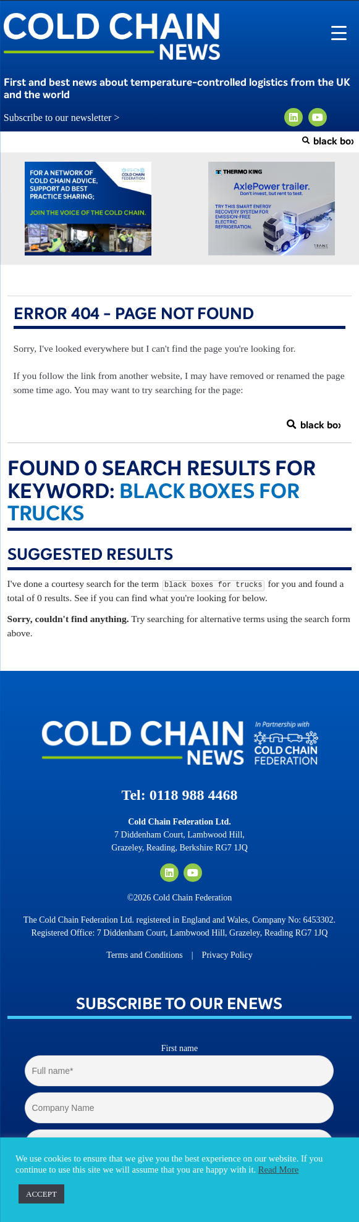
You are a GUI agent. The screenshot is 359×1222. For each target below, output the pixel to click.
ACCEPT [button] (41, 1194)
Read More (278, 1169)
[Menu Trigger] (339, 32)
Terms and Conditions (144, 955)
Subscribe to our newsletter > (67, 118)
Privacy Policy (227, 955)
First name (179, 1048)
